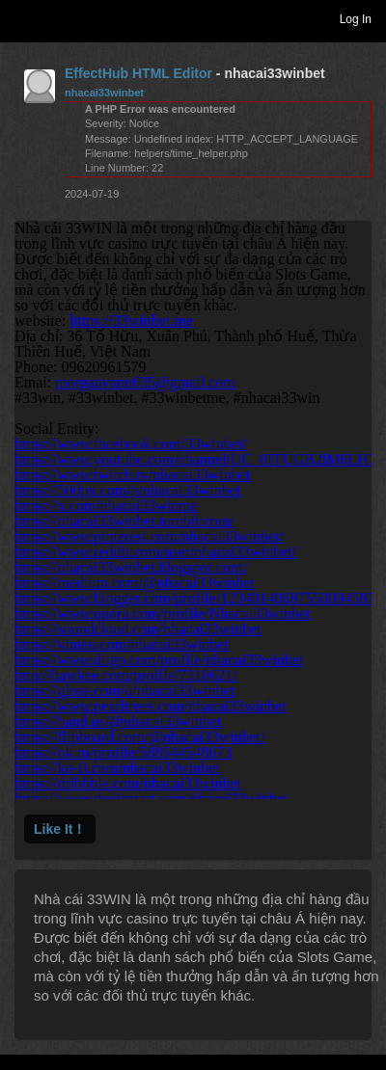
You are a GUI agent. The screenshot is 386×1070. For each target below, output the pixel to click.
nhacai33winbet (104, 92)
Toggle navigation (23, 18)
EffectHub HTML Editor (138, 73)
